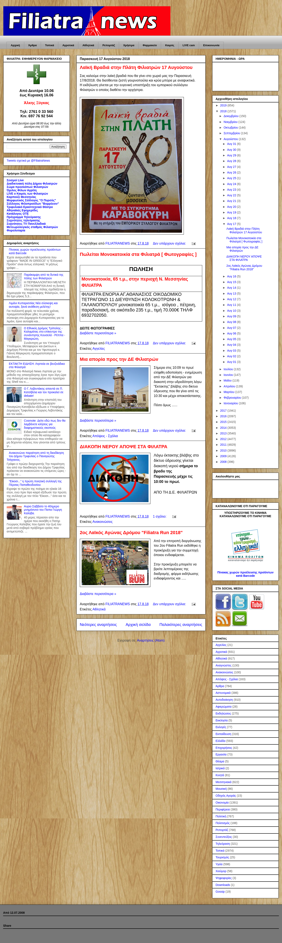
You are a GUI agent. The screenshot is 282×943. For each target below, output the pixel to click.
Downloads (223, 885)
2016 (223, 416)
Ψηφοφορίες (224, 878)
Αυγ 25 (232, 178)
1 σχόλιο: (160, 516)
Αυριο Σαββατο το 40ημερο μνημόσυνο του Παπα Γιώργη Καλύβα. (43, 510)
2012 (223, 439)
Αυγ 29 (232, 155)
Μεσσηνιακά (223, 782)
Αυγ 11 (232, 304)
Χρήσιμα (128, 45)
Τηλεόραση (223, 843)
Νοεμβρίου (231, 122)
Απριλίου (230, 386)
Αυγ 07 (232, 327)
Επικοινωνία (211, 45)
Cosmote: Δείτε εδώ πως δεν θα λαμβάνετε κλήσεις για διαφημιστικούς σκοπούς (45, 424)
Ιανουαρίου (231, 403)
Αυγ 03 (232, 350)
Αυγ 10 (232, 310)
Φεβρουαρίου (233, 397)
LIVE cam (189, 45)
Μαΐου (228, 380)
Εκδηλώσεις (223, 713)
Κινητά (220, 775)
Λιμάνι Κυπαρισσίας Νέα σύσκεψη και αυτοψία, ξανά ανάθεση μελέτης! (33, 304)
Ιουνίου (229, 374)
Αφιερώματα (223, 706)
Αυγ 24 (232, 184)
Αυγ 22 (232, 195)
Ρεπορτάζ (108, 45)
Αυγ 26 (232, 172)
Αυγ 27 (232, 166)
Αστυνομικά (223, 692)
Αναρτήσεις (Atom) (151, 640)
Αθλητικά (88, 45)
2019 (223, 105)
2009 (223, 456)
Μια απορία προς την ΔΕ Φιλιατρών (119, 359)
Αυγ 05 (232, 339)
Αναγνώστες (223, 665)
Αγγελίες (98, 348)
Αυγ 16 (232, 276)
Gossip (220, 891)
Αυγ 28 (232, 161)
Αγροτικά (68, 45)
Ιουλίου (229, 369)
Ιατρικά (220, 768)
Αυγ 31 (232, 143)
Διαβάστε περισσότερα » (98, 333)
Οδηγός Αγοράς (226, 795)
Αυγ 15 (232, 282)
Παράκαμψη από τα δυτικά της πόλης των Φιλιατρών (44, 276)
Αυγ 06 (232, 333)
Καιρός (169, 45)
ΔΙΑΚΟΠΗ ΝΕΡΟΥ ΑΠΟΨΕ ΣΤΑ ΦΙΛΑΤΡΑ (123, 446)
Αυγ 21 (232, 201)
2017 (223, 410)
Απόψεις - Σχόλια (105, 436)
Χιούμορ (221, 871)
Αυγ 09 (232, 316)
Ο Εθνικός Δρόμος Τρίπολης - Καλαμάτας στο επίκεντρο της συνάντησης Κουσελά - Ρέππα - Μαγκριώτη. (44, 333)
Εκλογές (221, 727)
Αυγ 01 (232, 362)
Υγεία (219, 864)
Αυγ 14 (232, 287)
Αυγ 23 (232, 189)
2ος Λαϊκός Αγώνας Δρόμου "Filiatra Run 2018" (131, 532)
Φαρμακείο (150, 45)
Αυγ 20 (232, 206)
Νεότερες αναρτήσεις (98, 624)
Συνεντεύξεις (224, 836)
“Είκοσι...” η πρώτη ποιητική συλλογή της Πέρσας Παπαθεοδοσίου (35, 483)
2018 (223, 111)
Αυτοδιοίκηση (224, 699)
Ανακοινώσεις (102, 521)
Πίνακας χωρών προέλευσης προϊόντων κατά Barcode (245, 574)
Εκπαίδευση (223, 734)
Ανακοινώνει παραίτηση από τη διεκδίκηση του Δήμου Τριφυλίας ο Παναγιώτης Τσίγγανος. (35, 456)
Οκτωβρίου (231, 127)
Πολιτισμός (223, 823)
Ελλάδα (220, 741)
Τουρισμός (222, 857)
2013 (223, 433)
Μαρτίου (229, 392)
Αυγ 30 (232, 149)
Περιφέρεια (223, 809)
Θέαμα (220, 761)
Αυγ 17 (232, 224)
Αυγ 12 (232, 299)
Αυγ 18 (232, 218)
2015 (223, 422)
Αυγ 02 (232, 356)
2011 (223, 444)
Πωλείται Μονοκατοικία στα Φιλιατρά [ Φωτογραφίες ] (138, 254)
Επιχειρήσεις (224, 747)
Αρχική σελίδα (138, 624)
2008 (223, 461)
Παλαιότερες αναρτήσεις (180, 624)
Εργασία (221, 754)
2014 (223, 427)
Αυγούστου (231, 139)
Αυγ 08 (232, 322)
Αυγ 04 (232, 344)
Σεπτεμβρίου (232, 133)
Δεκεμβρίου (231, 116)
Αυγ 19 (232, 212)
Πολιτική (221, 816)
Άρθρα (32, 45)
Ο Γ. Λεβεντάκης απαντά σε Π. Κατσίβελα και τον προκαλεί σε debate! (44, 392)
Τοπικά (49, 45)
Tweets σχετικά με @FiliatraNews (28, 160)
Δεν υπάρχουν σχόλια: (170, 243)
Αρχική (15, 45)
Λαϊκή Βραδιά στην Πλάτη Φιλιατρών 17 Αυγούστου (136, 67)
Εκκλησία (222, 720)
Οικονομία (222, 802)
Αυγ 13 (232, 293)
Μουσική (221, 788)
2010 (223, 450)
